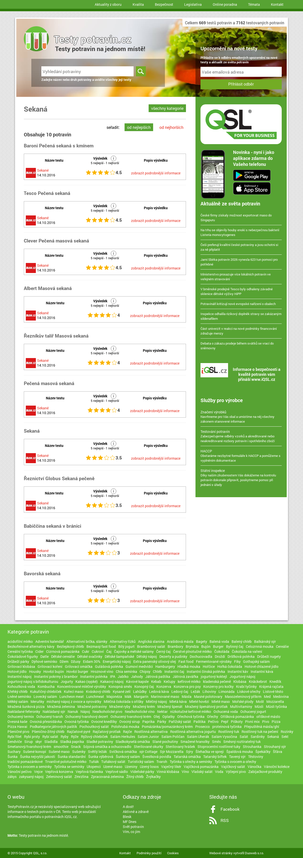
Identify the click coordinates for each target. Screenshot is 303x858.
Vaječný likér (171, 766)
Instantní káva (262, 671)
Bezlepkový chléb (70, 646)
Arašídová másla (180, 641)
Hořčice (209, 666)
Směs (216, 741)
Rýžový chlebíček (94, 736)
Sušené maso (59, 751)
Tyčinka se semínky (69, 766)
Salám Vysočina (224, 736)
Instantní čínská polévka (206, 671)
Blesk (127, 816)
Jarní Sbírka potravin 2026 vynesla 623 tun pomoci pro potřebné (239, 261)
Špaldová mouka (239, 751)
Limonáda (227, 691)
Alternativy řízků (123, 641)
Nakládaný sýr (54, 711)
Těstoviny (255, 756)
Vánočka (254, 766)
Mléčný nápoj (156, 701)
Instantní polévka (94, 676)
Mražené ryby (119, 706)
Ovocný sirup (129, 721)
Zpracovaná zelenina (107, 776)
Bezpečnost (164, 4)
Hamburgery (165, 666)
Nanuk (73, 711)
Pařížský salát (180, 721)
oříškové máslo (268, 716)
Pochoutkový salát (94, 726)
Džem (64, 661)
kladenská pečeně (217, 681)
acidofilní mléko (20, 641)
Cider (39, 651)
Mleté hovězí (199, 701)
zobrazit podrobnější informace (155, 173)
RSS (225, 820)
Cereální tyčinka (20, 651)
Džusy (75, 661)
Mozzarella (275, 701)
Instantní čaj (174, 671)
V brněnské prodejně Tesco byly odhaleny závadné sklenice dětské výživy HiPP (236, 291)
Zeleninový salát (59, 776)
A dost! (128, 806)
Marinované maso (165, 696)
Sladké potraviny (99, 741)
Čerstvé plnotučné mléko (192, 651)
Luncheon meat (71, 696)
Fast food (185, 661)
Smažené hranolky (195, 741)
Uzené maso (112, 766)
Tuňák (94, 761)
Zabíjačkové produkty (265, 771)
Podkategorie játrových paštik (53, 726)
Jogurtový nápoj (242, 676)
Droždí (220, 656)
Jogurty (67, 681)
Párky (161, 721)
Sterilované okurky (148, 746)
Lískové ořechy (248, 691)
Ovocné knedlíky (104, 721)
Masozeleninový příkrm (243, 696)
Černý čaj (163, 651)
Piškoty (237, 721)
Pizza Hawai (17, 726)
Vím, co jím (131, 831)
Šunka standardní (72, 756)
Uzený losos (149, 766)
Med (267, 696)
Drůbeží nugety (269, 656)
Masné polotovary (208, 696)
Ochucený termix (21, 716)
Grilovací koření (50, 666)
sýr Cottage (148, 751)
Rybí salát (50, 736)
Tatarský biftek (215, 756)
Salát (244, 736)
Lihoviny (209, 691)
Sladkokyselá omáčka (133, 741)
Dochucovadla (201, 656)
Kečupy (169, 681)
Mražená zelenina (61, 706)
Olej (157, 716)
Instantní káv (238, 671)
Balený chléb (242, 641)
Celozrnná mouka (259, 646)
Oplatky (168, 716)
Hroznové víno (102, 671)
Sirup (28, 741)
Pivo (265, 721)
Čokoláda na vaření (247, 651)
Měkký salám (18, 701)
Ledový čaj (179, 691)
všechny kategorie (167, 108)
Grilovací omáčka (78, 666)
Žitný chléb (135, 776)
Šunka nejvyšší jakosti (37, 756)
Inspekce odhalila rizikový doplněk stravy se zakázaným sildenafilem (240, 316)
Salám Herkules (122, 736)
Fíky (237, 661)
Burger (218, 646)
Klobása (239, 681)
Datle (44, 656)
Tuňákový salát (113, 761)
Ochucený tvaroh (49, 716)
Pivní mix (252, 721)
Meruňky (37, 701)
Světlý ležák (97, 751)
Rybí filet (15, 736)
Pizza (276, 721)
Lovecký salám (45, 696)
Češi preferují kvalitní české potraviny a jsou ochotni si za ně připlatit (239, 247)
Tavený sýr (237, 756)
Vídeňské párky (142, 771)
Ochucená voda (226, 711)
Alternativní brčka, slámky (86, 641)
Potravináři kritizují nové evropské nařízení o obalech (238, 304)
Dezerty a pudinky (173, 656)
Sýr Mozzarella (171, 751)
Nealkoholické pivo (107, 711)
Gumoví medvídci (139, 666)
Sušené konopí (34, 751)
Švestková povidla (156, 756)
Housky (35, 671)
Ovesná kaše (17, 721)
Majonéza (114, 696)
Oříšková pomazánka (237, 716)
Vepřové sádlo (117, 771)
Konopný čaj (144, 686)
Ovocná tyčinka (76, 721)
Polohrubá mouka (125, 726)
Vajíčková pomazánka (201, 766)
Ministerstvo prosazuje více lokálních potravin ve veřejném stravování (235, 276)
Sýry (189, 751)
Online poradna (225, 4)
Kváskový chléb (98, 691)
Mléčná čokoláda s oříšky (123, 701)
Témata (254, 4)
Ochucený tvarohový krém (131, 716)
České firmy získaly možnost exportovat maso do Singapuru (236, 217)
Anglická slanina (151, 641)
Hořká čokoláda (229, 666)
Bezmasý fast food (101, 646)
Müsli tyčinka (276, 706)
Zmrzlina (81, 776)
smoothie (61, 746)
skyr (38, 741)
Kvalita (138, 4)
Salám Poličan (172, 736)
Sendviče (15, 741)
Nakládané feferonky (24, 711)
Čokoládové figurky (23, 656)
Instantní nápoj (20, 676)
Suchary (14, 751)
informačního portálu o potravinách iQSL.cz (42, 816)
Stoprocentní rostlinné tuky (218, 746)
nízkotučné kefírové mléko (190, 711)
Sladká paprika (72, 741)
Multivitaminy (241, 706)
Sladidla (51, 741)
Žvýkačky (153, 776)
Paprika (148, 721)
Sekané (43, 170)
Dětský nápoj (147, 656)
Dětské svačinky (89, 656)
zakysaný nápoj (31, 776)
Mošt (260, 701)
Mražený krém (144, 706)
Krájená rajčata (271, 686)
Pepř (224, 721)
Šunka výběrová (100, 756)
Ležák (195, 691)
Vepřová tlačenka (89, 771)
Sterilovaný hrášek (180, 746)
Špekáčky (262, 751)
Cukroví (98, 651)
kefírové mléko (189, 681)
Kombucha (46, 686)
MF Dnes (129, 821)
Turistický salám (141, 761)
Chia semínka (126, 671)
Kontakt (277, 4)
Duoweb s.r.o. (254, 853)
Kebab (156, 681)
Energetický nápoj (117, 661)
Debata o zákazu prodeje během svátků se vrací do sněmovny (237, 345)
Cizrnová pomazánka (62, 651)
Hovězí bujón (53, 671)
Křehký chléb (18, 691)
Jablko (123, 676)
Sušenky (78, 751)
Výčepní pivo (236, 771)
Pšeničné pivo (18, 731)
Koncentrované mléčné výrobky (81, 686)
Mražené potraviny (92, 706)
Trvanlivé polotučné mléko (65, 761)
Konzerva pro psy (187, 686)
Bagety (201, 641)
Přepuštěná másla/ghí (261, 726)
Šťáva (277, 751)
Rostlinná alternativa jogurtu (193, 731)
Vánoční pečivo (20, 771)
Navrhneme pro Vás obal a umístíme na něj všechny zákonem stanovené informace (240, 417)
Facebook (230, 809)
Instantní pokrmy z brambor (56, 676)
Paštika (199, 721)
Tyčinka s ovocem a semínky (30, 766)
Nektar (162, 711)
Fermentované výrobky (214, 661)
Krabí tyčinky (246, 686)
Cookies (173, 853)
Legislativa (193, 4)
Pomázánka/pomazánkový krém (167, 726)
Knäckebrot (258, 681)
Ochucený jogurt (253, 711)
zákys (12, 776)
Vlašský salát (202, 771)
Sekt (284, 736)
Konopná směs (120, 686)
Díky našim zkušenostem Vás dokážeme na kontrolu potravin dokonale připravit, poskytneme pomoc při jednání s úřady (240, 477)
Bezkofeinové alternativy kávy (31, 646)
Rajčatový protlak (107, 731)
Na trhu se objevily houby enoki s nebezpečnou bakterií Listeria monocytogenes (239, 232)
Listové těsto (273, 691)
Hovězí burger (77, 671)
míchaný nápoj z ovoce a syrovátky (74, 701)
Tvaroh (161, 761)
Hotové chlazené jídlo (261, 666)
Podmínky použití (149, 853)
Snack (76, 746)
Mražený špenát (169, 706)
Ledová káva (159, 691)
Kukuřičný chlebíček (45, 691)
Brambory (175, 646)
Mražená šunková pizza (26, 706)
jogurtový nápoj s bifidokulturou (33, 681)
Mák (128, 696)
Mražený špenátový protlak (206, 706)
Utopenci (94, 766)
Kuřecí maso (73, 691)
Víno (185, 771)
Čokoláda (221, 651)
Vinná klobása (168, 771)
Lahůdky (140, 691)
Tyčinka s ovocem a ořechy (235, 761)
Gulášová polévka (109, 666)
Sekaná (273, 736)
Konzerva (163, 686)
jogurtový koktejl (214, 676)
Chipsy (145, 671)
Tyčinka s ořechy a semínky (191, 761)
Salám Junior (148, 736)
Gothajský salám (256, 661)
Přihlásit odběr (241, 84)
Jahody (137, 676)
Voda (219, 771)
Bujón (206, 646)
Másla (186, 696)
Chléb (157, 671)
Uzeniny (131, 766)
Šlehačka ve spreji (209, 751)
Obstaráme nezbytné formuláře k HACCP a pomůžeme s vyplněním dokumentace (240, 456)
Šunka (13, 756)
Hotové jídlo (17, 671)
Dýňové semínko (44, 661)
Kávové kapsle (137, 681)
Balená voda (219, 641)
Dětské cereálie (63, 656)
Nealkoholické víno (140, 711)
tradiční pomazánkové (25, 761)
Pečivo (213, 721)
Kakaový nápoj (112, 681)
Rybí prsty (32, 736)
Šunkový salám (128, 756)
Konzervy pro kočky (218, 686)
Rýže (74, 736)
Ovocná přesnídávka (46, 721)
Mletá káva (178, 701)
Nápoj (85, 711)
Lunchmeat (95, 696)
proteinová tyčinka (227, 726)
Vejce (38, 771)
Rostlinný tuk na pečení (260, 731)
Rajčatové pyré (78, 731)
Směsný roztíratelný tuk (242, 741)
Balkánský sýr (265, 641)
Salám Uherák (198, 736)
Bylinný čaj (234, 646)
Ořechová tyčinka (191, 716)
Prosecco (202, 726)
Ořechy (212, 716)
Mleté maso (221, 701)
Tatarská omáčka (187, 756)
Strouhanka (252, 746)
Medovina (281, 696)
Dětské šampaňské (119, 656)
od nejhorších (171, 127)
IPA (112, 676)
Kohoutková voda (21, 686)
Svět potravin (133, 826)
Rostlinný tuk (228, 731)
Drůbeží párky (18, 661)
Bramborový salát (151, 646)
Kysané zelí (122, 691)
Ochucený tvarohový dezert (86, 716)
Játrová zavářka (185, 676)
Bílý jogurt (126, 646)
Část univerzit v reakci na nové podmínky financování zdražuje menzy (238, 331)
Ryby (64, 736)
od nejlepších (139, 127)
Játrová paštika (157, 676)
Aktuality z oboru (108, 4)
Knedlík (275, 681)
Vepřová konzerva (59, 771)
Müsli (259, 706)
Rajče (127, 731)
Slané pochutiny (165, 741)
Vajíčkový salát (233, 766)
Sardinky (258, 736)
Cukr (85, 651)
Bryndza (192, 646)
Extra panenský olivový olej (154, 661)
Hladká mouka (188, 666)
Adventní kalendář (49, 641)
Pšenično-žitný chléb (48, 731)
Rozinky (287, 731)
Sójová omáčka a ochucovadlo (107, 746)
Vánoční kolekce (276, 766)
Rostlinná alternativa (151, 731)
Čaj (109, 651)
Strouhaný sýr (275, 746)
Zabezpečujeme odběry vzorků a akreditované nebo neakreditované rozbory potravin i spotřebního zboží (240, 436)
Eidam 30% (91, 661)
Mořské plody (242, 701)
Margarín (141, 696)
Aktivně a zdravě (136, 811)
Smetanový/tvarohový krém (29, 746)
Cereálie (282, 646)
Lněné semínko (19, 696)
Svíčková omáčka (123, 751)
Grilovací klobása (21, 666)
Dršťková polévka (241, 656)
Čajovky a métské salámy (134, 651)
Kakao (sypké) (86, 681)
